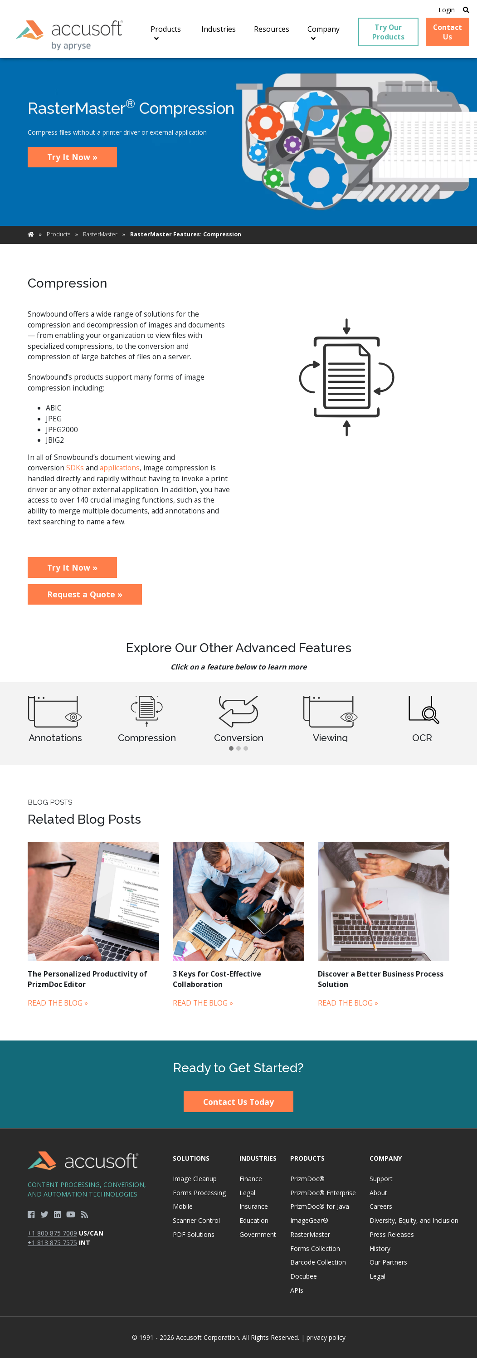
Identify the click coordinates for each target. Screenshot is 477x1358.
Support (381, 1178)
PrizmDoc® (307, 1178)
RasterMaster (100, 234)
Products (58, 234)
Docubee (303, 1276)
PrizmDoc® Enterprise (323, 1192)
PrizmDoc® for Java (319, 1206)
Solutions (191, 1158)
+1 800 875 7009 (52, 1233)
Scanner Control (196, 1220)
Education (253, 1220)
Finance (250, 1178)
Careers (381, 1206)
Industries (258, 1158)
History (380, 1248)
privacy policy (326, 1337)
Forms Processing (199, 1192)
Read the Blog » (58, 1003)
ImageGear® (309, 1220)
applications (120, 468)
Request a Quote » (84, 594)
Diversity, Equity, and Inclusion (414, 1220)
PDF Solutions (193, 1234)
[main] (238, 549)
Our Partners (388, 1262)
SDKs (75, 468)
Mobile (183, 1206)
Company (386, 1158)
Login (446, 9)
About (378, 1192)
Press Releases (392, 1234)
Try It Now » (72, 156)
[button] (231, 749)
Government (257, 1234)
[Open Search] (466, 10)
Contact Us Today (238, 1101)
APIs (296, 1290)
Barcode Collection (318, 1262)
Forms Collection (315, 1248)
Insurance (253, 1206)
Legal (247, 1192)
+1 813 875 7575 (52, 1242)
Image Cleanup (195, 1178)
